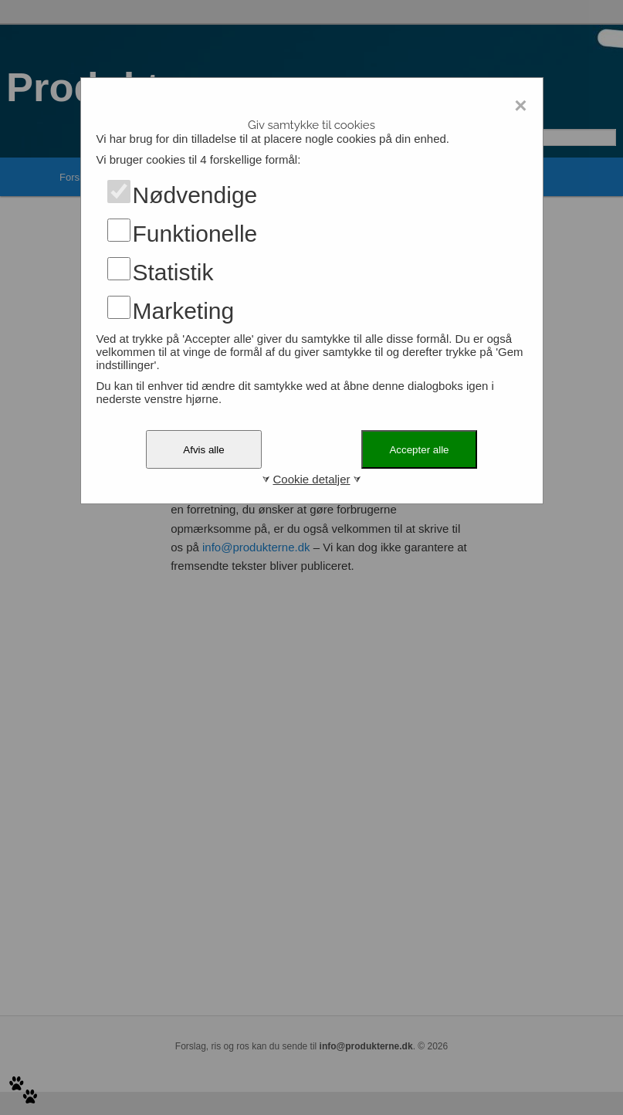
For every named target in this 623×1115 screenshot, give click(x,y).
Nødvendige (195, 195)
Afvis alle (203, 450)
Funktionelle (195, 233)
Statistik (173, 272)
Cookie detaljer (311, 479)
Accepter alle (419, 450)
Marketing (184, 311)
